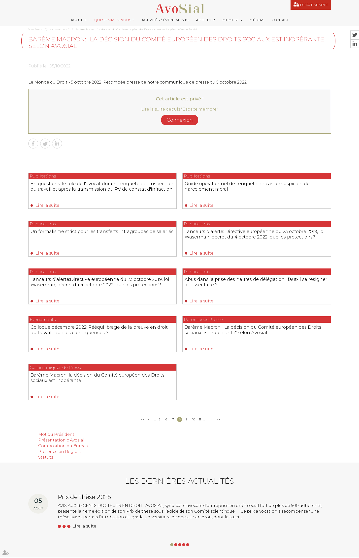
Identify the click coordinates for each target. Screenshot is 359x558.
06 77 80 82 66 (51, 504)
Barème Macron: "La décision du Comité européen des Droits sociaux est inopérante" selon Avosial (136, 29)
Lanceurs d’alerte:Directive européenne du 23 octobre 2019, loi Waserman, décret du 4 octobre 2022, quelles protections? (177, 242)
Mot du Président (56, 347)
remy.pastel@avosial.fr (202, 497)
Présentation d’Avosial (61, 352)
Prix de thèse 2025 (84, 409)
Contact (280, 20)
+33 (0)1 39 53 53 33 (257, 522)
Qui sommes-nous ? (114, 20)
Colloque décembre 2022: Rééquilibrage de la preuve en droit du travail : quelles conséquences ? (70, 290)
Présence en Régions (60, 363)
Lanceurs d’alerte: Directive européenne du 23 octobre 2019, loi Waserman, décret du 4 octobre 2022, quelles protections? (70, 242)
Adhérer (205, 20)
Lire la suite (48, 205)
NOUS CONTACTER (56, 536)
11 (200, 332)
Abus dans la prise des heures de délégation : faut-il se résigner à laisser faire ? (281, 239)
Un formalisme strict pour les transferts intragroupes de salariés (282, 186)
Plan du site (177, 553)
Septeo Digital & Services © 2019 (309, 553)
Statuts (45, 369)
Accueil (79, 20)
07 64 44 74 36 (299, 522)
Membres (232, 20)
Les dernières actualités (179, 393)
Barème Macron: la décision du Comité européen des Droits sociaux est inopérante (285, 290)
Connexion (180, 120)
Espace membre (314, 5)
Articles (248, 553)
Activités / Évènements (165, 20)
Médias (256, 20)
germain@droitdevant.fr (206, 522)
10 (193, 332)
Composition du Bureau (63, 358)
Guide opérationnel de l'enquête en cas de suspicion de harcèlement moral (178, 189)
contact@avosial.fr (250, 497)
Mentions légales (201, 553)
